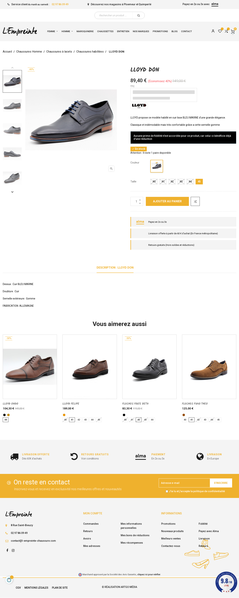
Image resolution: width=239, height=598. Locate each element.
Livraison (204, 538)
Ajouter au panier (167, 201)
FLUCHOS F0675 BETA (135, 404)
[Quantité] (136, 201)
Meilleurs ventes (171, 538)
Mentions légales (36, 587)
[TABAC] (8, 415)
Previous (12, 67)
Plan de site (60, 587)
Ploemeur (130, 4)
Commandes (91, 523)
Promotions (168, 523)
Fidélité (203, 523)
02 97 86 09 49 (60, 4)
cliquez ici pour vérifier (148, 574)
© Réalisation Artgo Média (119, 587)
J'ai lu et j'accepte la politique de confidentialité (197, 491)
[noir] (4, 415)
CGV (18, 587)
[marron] (183, 415)
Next (12, 192)
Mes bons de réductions (135, 535)
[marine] (156, 167)
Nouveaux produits (172, 531)
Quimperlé (145, 4)
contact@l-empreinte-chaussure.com (33, 540)
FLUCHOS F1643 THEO (195, 404)
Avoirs (87, 538)
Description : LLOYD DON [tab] (115, 267)
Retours (88, 531)
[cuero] (64, 415)
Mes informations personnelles (131, 525)
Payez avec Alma (209, 531)
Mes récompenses (132, 542)
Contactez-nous (170, 546)
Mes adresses (91, 546)
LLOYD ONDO (10, 404)
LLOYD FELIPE (70, 404)
